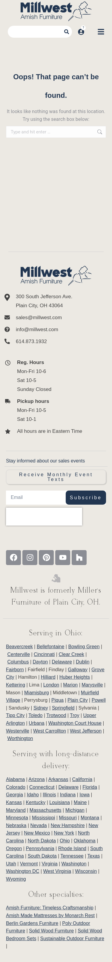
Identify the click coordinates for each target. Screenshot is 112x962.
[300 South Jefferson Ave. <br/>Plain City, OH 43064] (56, 301)
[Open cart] (90, 32)
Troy (74, 715)
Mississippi (43, 817)
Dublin (82, 661)
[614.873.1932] (56, 341)
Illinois (49, 794)
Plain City (77, 700)
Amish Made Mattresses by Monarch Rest (50, 915)
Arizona (36, 779)
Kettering (15, 684)
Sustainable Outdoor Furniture (72, 938)
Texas (94, 856)
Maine (80, 802)
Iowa (84, 794)
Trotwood (56, 715)
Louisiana (59, 802)
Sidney (40, 707)
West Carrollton (49, 730)
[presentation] (44, 517)
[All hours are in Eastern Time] (51, 431)
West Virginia (57, 871)
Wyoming (16, 879)
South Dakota (42, 856)
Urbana (36, 723)
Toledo (35, 715)
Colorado (15, 787)
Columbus (18, 661)
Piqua (57, 700)
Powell (99, 700)
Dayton (40, 661)
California (82, 779)
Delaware (62, 661)
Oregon (14, 848)
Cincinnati (44, 654)
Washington (74, 863)
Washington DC (22, 871)
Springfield (63, 707)
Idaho (33, 794)
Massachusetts (46, 810)
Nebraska (16, 825)
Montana (90, 817)
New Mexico (37, 832)
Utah (11, 863)
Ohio (65, 840)
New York (64, 832)
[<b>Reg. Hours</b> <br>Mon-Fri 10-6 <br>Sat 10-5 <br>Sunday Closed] (51, 376)
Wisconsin (86, 871)
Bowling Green (83, 646)
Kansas (14, 802)
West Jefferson (86, 730)
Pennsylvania (40, 848)
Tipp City (15, 715)
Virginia (49, 863)
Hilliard (48, 677)
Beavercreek (19, 646)
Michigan (75, 810)
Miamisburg (36, 692)
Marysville (92, 684)
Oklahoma (85, 840)
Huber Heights (74, 677)
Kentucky (35, 802)
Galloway (78, 669)
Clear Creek (71, 654)
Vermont (29, 863)
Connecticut (42, 787)
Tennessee (71, 856)
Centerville (18, 654)
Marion (70, 684)
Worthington (20, 738)
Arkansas (58, 779)
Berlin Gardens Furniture (32, 923)
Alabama (15, 779)
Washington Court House (75, 723)
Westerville (17, 730)
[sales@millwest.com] (56, 317)
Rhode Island (72, 848)
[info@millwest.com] (56, 329)
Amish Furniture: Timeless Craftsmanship (49, 907)
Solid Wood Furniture (51, 930)
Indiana (68, 794)
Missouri (68, 817)
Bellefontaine (51, 646)
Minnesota (17, 817)
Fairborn (15, 669)
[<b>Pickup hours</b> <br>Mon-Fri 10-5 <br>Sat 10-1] (51, 410)
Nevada (38, 825)
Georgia (14, 794)
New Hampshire (68, 825)
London (51, 684)
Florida (89, 787)
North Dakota (42, 840)
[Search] (66, 31)
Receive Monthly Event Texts (56, 477)
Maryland (16, 810)
